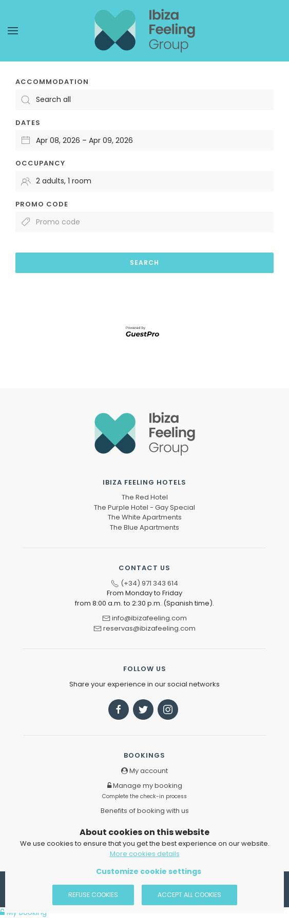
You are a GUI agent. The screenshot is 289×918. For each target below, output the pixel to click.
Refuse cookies (93, 894)
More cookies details (145, 854)
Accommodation (52, 82)
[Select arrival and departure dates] (144, 140)
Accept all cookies (189, 894)
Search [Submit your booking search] (144, 262)
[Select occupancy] (144, 181)
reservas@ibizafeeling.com (149, 628)
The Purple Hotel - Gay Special (144, 507)
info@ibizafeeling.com (149, 618)
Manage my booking (144, 790)
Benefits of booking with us (145, 811)
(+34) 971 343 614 (149, 583)
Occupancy (40, 163)
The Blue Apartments (144, 527)
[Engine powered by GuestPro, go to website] (144, 331)
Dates (28, 123)
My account (144, 771)
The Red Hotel (145, 497)
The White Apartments (145, 517)
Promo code (41, 204)
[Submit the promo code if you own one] (144, 222)
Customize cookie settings (148, 871)
